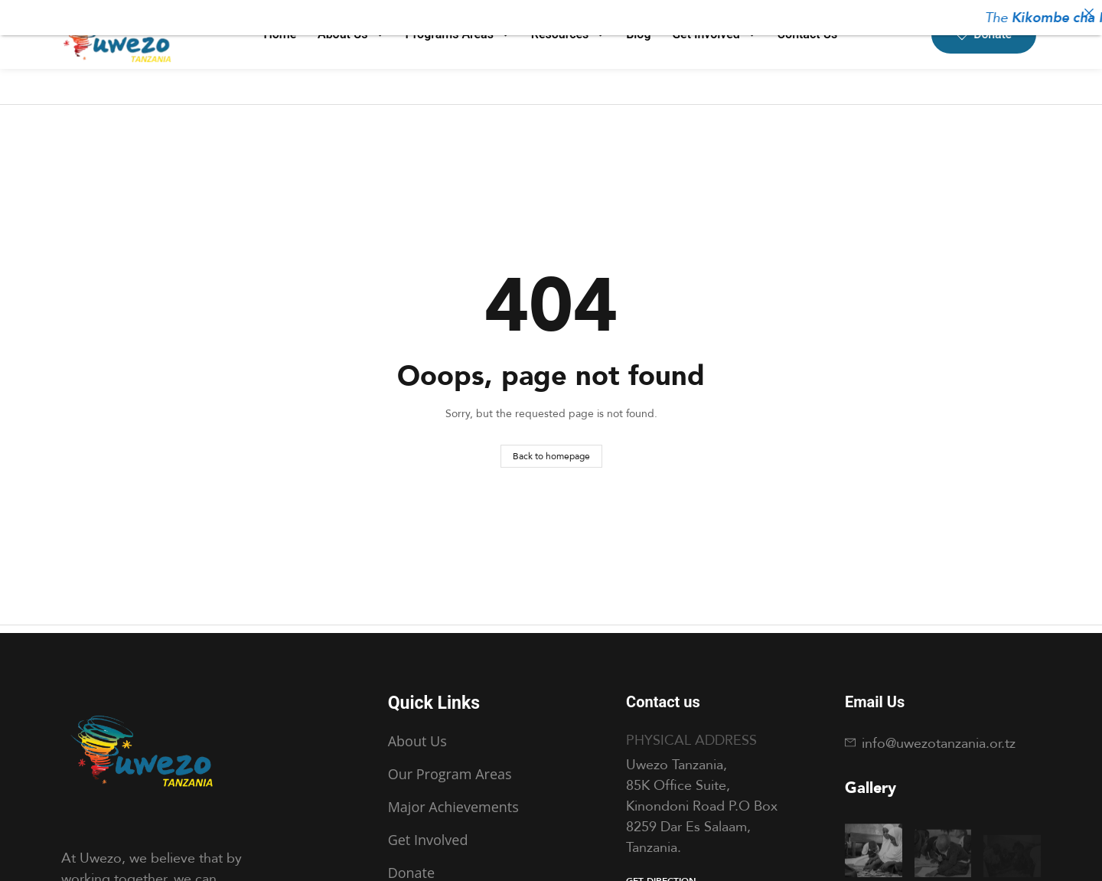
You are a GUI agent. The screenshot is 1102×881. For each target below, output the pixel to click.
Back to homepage (551, 456)
